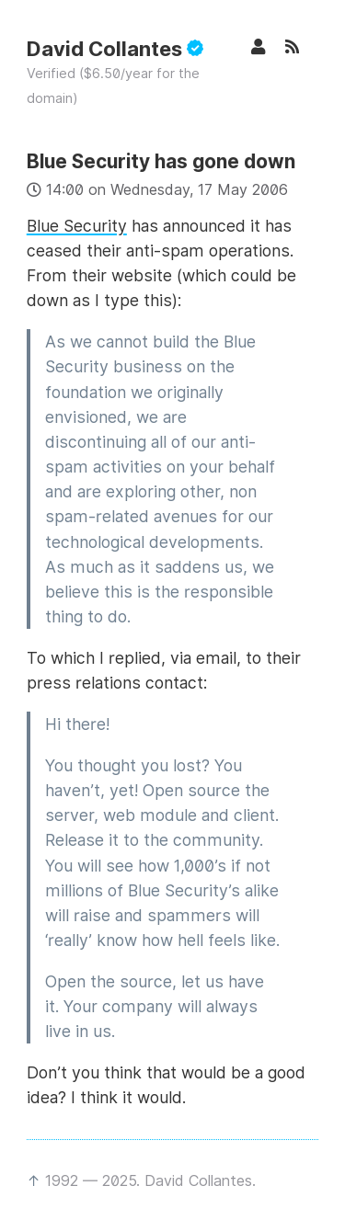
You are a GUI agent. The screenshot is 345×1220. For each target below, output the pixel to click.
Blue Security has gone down (161, 161)
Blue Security (77, 225)
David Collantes (115, 49)
